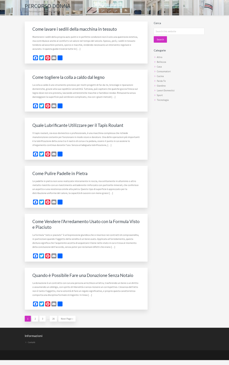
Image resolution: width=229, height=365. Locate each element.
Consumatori (164, 71)
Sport (160, 95)
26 (54, 323)
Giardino (161, 85)
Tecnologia (163, 99)
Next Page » (67, 323)
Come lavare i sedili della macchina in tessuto (77, 29)
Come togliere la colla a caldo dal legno (71, 77)
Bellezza (161, 61)
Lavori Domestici (165, 90)
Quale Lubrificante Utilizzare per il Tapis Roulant (80, 125)
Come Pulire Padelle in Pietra (61, 173)
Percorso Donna (49, 6)
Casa (159, 66)
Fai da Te (161, 80)
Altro (159, 57)
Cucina (160, 76)
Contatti (31, 347)
